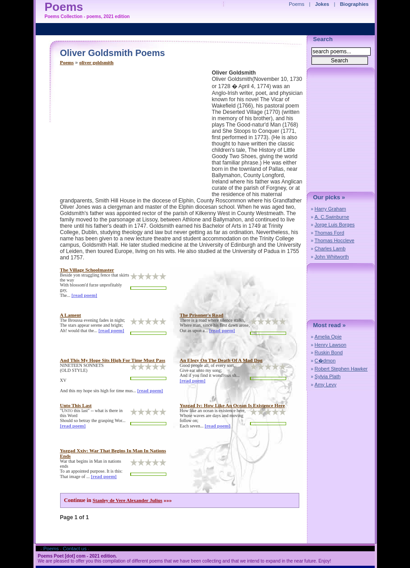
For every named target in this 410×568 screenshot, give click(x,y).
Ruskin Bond (329, 352)
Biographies (354, 4)
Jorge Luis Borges (335, 224)
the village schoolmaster (87, 269)
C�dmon (325, 360)
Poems (67, 62)
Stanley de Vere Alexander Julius (127, 500)
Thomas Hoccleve (334, 240)
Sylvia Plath (327, 376)
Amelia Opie (328, 336)
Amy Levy (325, 384)
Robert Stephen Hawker (341, 368)
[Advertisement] (136, 133)
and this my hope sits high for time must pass (112, 360)
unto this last (76, 405)
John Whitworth (332, 256)
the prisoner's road (202, 315)
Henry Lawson (330, 344)
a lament (70, 315)
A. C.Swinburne (332, 217)
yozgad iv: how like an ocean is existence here (232, 405)
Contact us (75, 548)
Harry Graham (330, 208)
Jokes (322, 4)
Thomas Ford (329, 232)
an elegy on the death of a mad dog (221, 360)
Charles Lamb (330, 248)
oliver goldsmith (96, 62)
